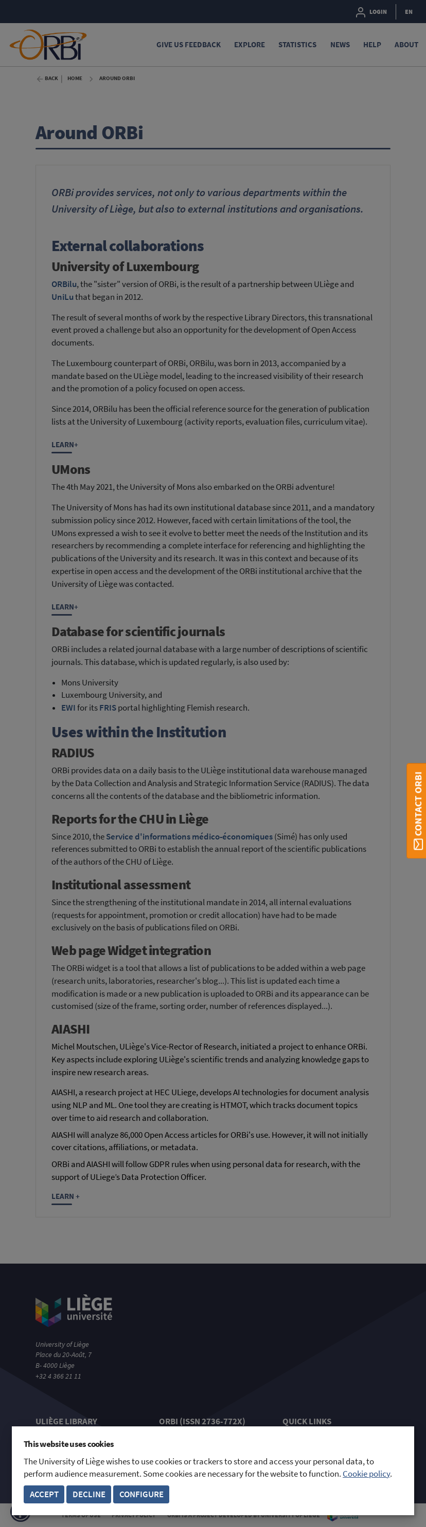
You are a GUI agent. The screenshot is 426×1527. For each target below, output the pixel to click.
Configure (141, 1494)
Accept (44, 1494)
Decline (89, 1494)
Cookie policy (366, 1473)
